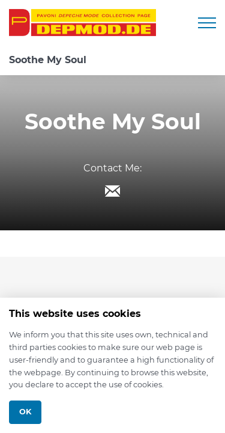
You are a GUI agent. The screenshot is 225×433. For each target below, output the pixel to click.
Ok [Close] (25, 411)
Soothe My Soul (47, 60)
